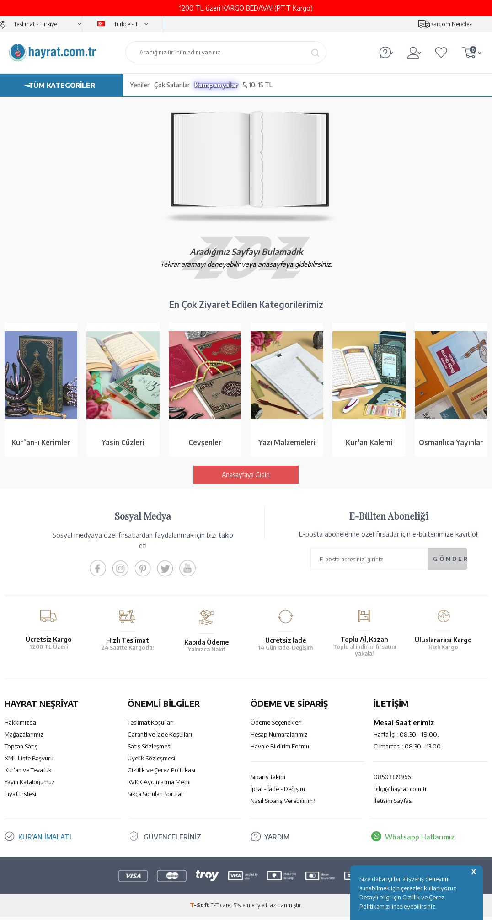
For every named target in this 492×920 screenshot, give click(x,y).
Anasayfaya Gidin (246, 478)
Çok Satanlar (172, 85)
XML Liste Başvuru (29, 761)
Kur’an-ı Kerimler (41, 443)
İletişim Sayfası (393, 803)
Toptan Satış (21, 749)
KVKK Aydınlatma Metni (159, 785)
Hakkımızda (20, 725)
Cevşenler (205, 443)
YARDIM (276, 840)
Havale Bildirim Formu (280, 749)
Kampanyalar (216, 85)
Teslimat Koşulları (151, 725)
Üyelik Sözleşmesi (151, 761)
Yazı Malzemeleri (287, 443)
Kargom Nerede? (450, 24)
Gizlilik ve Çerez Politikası (161, 773)
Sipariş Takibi (268, 780)
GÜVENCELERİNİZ (173, 840)
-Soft (200, 908)
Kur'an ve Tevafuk (28, 773)
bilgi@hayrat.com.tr (400, 792)
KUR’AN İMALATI (44, 840)
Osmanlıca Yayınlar (450, 443)
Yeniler (140, 85)
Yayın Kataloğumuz (30, 785)
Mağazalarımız (24, 737)
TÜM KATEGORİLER (61, 85)
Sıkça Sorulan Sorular (155, 797)
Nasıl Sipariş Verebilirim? (283, 803)
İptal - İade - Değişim (278, 792)
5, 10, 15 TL (258, 85)
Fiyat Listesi (20, 797)
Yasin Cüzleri (123, 443)
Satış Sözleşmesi (149, 749)
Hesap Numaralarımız (279, 737)
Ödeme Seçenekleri (276, 725)
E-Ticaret (221, 908)
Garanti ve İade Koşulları (160, 737)
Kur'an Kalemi (368, 443)
